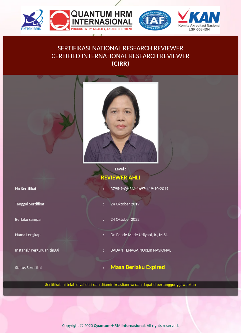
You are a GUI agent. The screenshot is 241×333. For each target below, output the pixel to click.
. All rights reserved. (136, 325)
